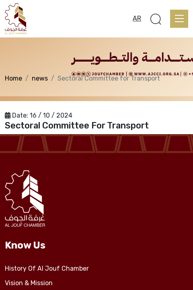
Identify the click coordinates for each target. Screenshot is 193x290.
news (40, 78)
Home (13, 78)
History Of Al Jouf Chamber (47, 268)
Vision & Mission (29, 283)
